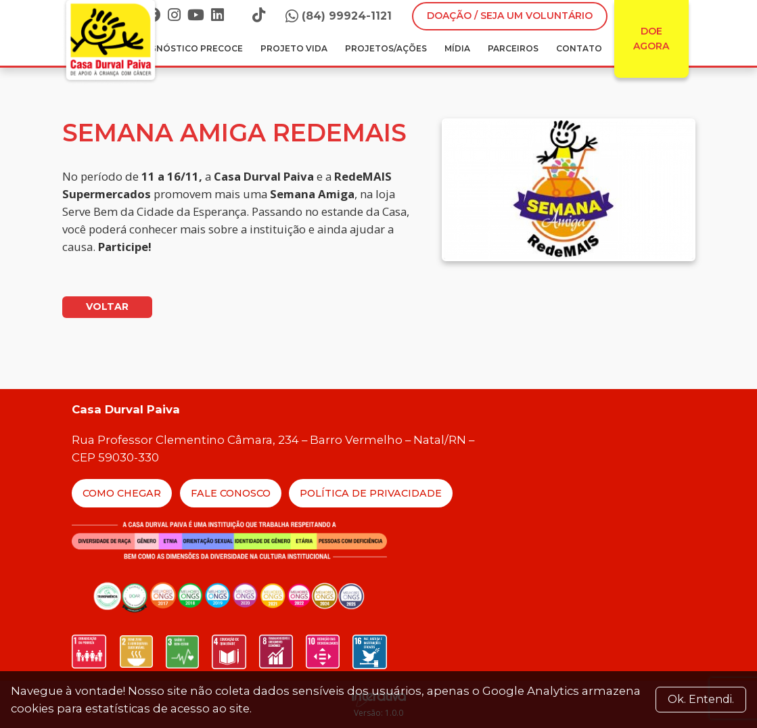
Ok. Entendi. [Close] (701, 699)
